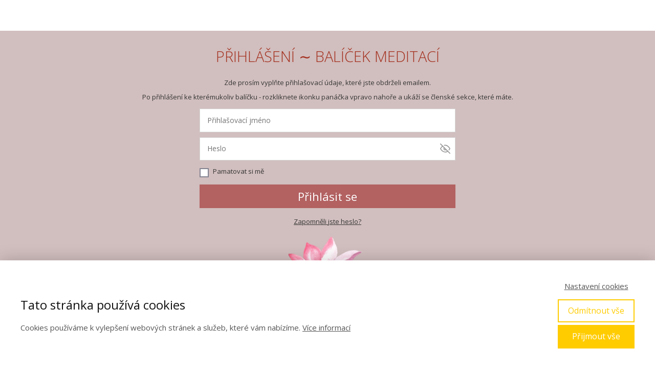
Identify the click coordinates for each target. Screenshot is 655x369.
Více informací (326, 327)
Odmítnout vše (596, 310)
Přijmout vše (596, 336)
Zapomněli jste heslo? (327, 221)
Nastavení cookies (596, 286)
